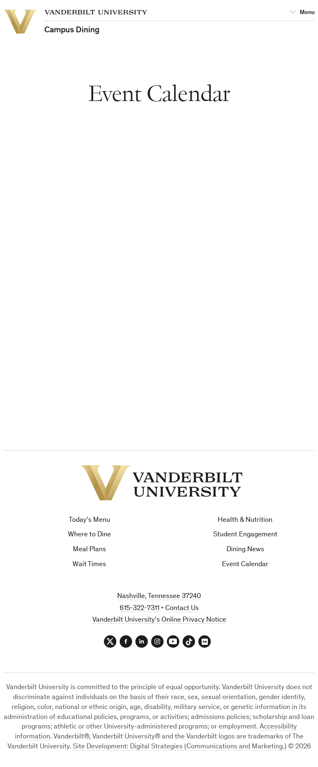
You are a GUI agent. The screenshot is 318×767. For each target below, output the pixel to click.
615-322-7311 (139, 608)
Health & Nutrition (245, 520)
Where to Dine (89, 534)
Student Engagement (245, 534)
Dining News (245, 549)
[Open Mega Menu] (302, 13)
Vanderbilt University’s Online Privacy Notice (159, 620)
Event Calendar (245, 564)
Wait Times (89, 564)
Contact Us (182, 608)
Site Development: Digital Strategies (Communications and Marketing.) (180, 746)
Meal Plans (89, 549)
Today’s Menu (89, 520)
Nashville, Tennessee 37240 (159, 596)
